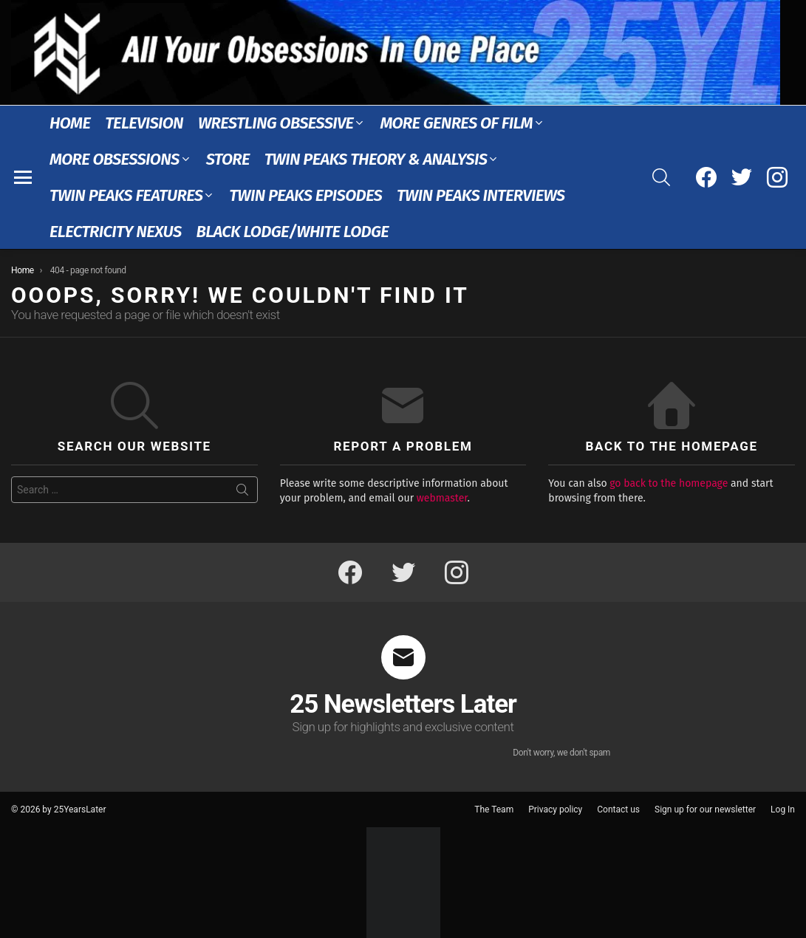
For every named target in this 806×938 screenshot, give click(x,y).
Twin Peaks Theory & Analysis (376, 159)
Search (242, 492)
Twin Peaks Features (125, 195)
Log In (783, 809)
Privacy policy (555, 809)
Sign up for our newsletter (705, 809)
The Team (493, 809)
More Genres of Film (456, 123)
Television (144, 123)
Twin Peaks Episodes (305, 195)
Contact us (618, 809)
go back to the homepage (668, 483)
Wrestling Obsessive (275, 123)
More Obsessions (114, 159)
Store (228, 159)
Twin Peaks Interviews (480, 195)
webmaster (442, 498)
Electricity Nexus (115, 232)
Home (69, 123)
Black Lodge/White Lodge (293, 232)
